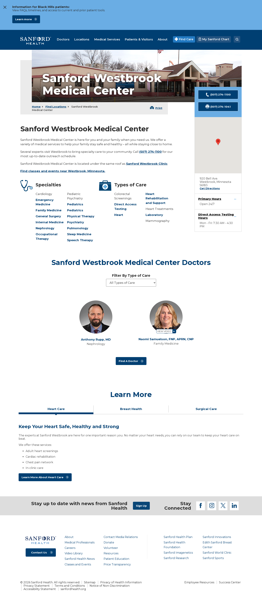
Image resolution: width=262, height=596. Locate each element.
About (69, 537)
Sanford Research (176, 558)
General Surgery (48, 216)
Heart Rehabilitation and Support (157, 198)
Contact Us (39, 552)
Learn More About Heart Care (42, 477)
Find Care (184, 39)
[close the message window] (5, 7)
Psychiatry (75, 222)
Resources (111, 553)
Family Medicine (48, 210)
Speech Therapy (80, 240)
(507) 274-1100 (150, 151)
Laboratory (154, 215)
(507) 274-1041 (218, 107)
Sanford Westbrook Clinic (147, 163)
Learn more (23, 19)
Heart (118, 215)
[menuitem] (63, 39)
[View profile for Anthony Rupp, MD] (96, 317)
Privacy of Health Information (121, 582)
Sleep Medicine (79, 234)
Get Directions (210, 188)
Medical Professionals (79, 542)
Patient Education (116, 558)
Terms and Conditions (69, 585)
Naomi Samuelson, (166, 339)
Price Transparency (117, 564)
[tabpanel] (131, 454)
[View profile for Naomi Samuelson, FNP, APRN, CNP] (166, 317)
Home (36, 106)
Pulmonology (77, 228)
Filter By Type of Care (131, 276)
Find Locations (55, 106)
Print (158, 108)
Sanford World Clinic (217, 552)
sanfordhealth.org (73, 589)
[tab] (56, 410)
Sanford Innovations (217, 537)
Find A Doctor (128, 361)
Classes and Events (78, 564)
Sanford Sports (213, 558)
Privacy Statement (37, 585)
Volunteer (111, 548)
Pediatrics (75, 204)
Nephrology (45, 228)
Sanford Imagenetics (178, 552)
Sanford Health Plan (178, 537)
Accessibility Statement (40, 589)
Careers (70, 548)
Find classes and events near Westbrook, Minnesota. (62, 171)
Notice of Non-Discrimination (110, 585)
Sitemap (90, 582)
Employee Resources (199, 582)
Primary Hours (209, 199)
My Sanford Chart (213, 39)
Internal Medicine (50, 222)
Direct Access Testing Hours (216, 216)
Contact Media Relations (121, 537)
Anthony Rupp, (96, 339)
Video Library (74, 553)
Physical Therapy (80, 216)
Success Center (230, 582)
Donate (109, 542)
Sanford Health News (80, 558)
